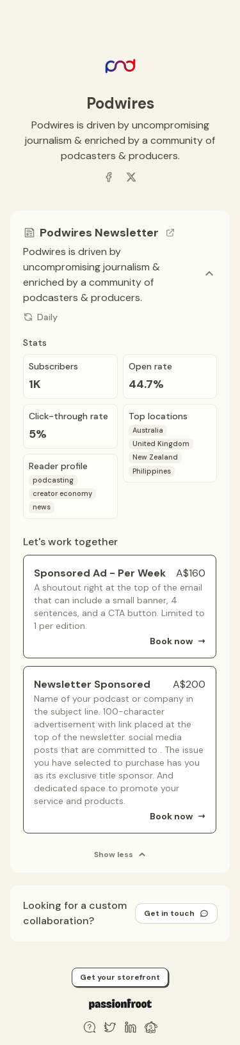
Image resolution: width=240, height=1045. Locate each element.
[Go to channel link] (170, 232)
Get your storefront (120, 977)
